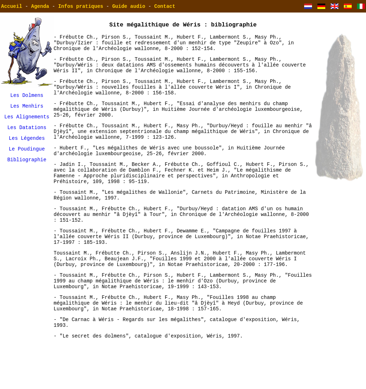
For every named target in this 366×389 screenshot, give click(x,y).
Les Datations (26, 131)
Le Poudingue (27, 155)
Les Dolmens (26, 96)
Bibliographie (26, 166)
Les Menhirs (26, 107)
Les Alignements (26, 119)
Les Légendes (27, 143)
